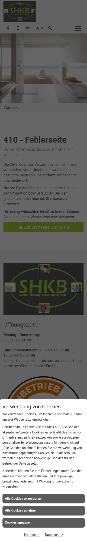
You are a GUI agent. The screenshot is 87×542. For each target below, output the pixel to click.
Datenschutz (54, 535)
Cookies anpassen (18, 522)
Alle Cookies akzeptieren (23, 498)
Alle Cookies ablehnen (21, 510)
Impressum (32, 535)
